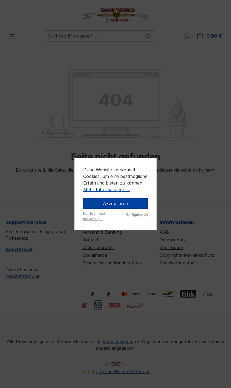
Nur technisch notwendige (94, 216)
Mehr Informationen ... (106, 189)
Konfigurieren (137, 215)
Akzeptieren (115, 203)
